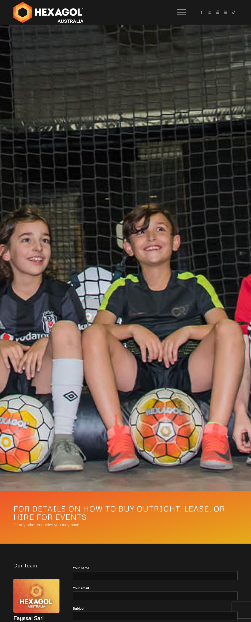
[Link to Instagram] (209, 12)
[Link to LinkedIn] (226, 12)
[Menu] (178, 12)
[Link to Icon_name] (234, 12)
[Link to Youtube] (217, 12)
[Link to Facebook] (201, 12)
